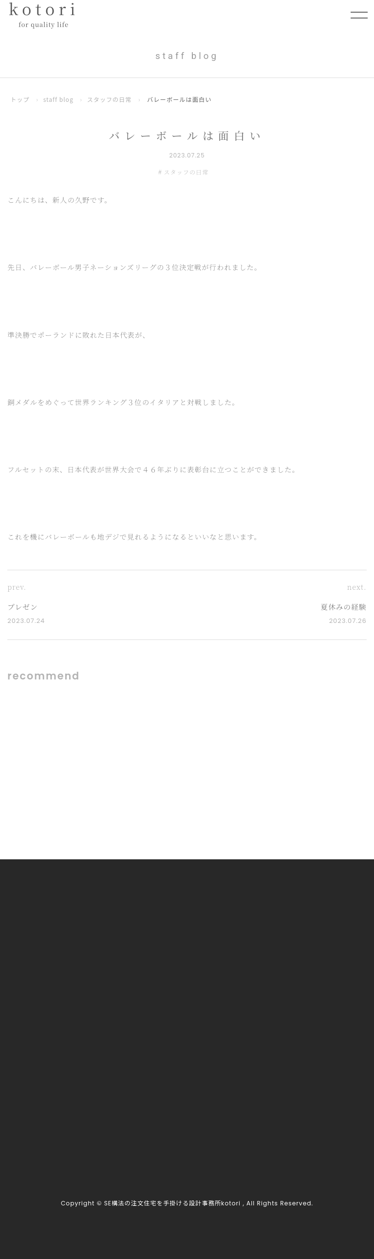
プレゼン (22, 606)
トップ (20, 99)
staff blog (58, 99)
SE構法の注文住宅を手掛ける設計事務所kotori (172, 1204)
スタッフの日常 (110, 99)
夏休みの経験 (343, 606)
